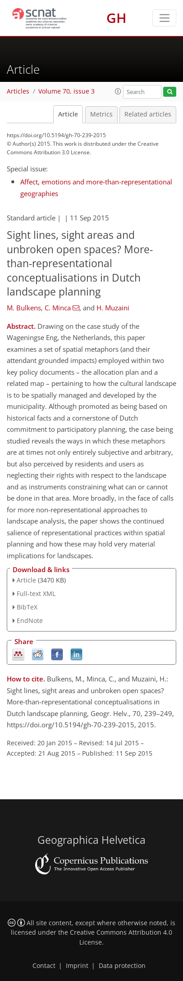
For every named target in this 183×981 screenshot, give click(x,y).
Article (68, 114)
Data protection (122, 966)
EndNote (30, 620)
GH (116, 18)
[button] (118, 91)
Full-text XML (36, 593)
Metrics (101, 114)
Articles (18, 91)
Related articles (147, 114)
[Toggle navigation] (164, 18)
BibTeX (27, 607)
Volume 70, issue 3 (66, 91)
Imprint (77, 966)
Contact (43, 966)
